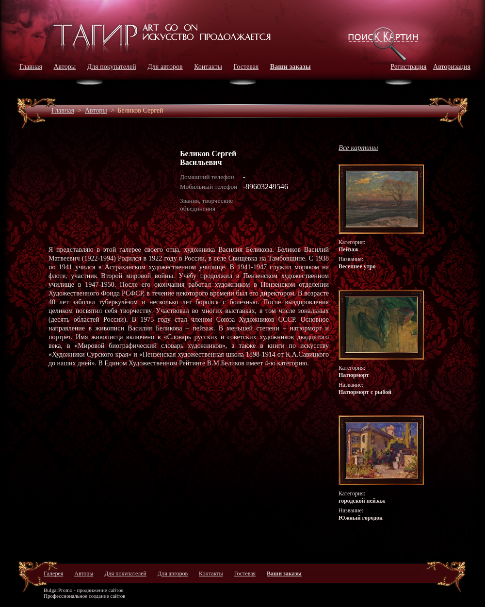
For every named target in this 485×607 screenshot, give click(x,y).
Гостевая (246, 66)
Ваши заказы (290, 66)
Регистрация (408, 66)
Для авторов (165, 66)
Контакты (208, 66)
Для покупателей (111, 66)
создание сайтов (107, 596)
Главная (30, 66)
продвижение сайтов (100, 590)
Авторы (65, 66)
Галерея (53, 573)
